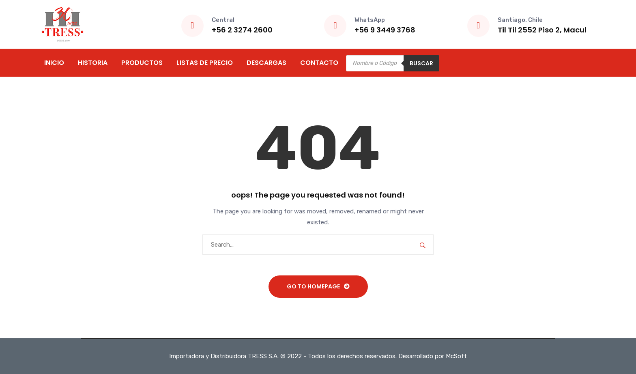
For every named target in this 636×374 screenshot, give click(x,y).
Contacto (319, 62)
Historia (92, 62)
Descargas (266, 62)
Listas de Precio (204, 62)
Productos (142, 62)
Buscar (421, 63)
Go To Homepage (313, 286)
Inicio (54, 62)
